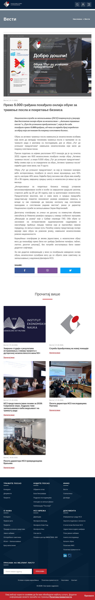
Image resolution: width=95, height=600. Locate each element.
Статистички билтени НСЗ (73, 525)
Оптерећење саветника (12, 537)
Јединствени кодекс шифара (74, 529)
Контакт (74, 580)
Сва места (37, 533)
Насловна (77, 19)
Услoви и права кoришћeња (28, 580)
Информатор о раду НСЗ (72, 517)
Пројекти (7, 498)
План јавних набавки (71, 533)
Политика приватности (71, 549)
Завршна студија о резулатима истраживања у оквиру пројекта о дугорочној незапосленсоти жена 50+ (22, 350)
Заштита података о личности (74, 521)
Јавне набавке (9, 533)
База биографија (39, 493)
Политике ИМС (68, 545)
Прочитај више (9, 357)
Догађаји (66, 498)
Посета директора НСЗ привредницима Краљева (23, 462)
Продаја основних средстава (14, 529)
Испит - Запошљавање (12, 541)
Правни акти (8, 521)
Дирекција (37, 517)
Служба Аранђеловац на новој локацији (68, 348)
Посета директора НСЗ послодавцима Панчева (67, 404)
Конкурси (7, 489)
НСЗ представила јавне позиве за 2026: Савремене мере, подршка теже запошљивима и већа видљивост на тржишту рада (23, 407)
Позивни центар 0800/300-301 (45, 537)
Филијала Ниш (38, 529)
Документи (8, 493)
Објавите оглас (39, 489)
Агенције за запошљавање (43, 502)
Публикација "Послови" (42, 506)
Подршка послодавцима (42, 498)
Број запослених (10, 545)
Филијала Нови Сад (40, 525)
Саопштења (67, 493)
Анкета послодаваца (71, 537)
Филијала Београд (40, 521)
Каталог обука (68, 541)
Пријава (41, 571)
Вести (87, 19)
